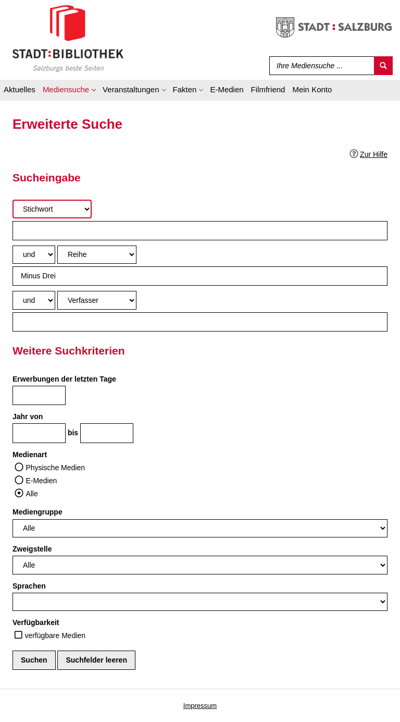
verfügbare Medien (54, 635)
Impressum (200, 705)
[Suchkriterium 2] (96, 255)
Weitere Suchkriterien (68, 351)
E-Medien (41, 480)
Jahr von (27, 416)
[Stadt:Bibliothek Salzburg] (67, 38)
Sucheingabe (46, 177)
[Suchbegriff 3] (200, 322)
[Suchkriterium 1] (52, 209)
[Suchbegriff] (319, 65)
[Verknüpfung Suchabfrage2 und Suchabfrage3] (33, 300)
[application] (69, 91)
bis (73, 433)
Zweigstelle (32, 549)
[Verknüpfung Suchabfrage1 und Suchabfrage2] (33, 255)
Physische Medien (55, 467)
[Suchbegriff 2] (200, 276)
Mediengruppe (37, 512)
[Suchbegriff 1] (200, 230)
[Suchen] (383, 65)
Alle (32, 494)
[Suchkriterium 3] (96, 300)
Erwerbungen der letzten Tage (64, 379)
